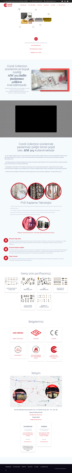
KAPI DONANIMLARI (44, 289)
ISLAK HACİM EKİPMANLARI (28, 307)
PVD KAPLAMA (31, 5)
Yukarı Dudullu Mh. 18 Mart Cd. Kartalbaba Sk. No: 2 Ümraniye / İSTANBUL (44, 442)
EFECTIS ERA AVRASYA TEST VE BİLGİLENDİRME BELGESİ (36, 360)
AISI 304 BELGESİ (18, 358)
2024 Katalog (33, 49)
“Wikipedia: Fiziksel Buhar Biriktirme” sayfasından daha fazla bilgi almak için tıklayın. (35, 233)
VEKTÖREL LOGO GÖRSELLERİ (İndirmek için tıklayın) (54, 359)
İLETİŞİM (53, 5)
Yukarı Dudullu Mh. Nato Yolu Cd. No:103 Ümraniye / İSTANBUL (28, 439)
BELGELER (46, 5)
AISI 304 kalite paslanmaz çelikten (17, 79)
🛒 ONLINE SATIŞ (61, 5)
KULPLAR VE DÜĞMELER (60, 289)
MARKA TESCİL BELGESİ (17, 340)
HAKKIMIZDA (23, 5)
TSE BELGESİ (36, 339)
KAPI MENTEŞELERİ (28, 289)
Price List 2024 (38, 53)
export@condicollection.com (36, 419)
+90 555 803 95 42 (44, 450)
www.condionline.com (36, 46)
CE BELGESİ (54, 339)
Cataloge (32, 53)
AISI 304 (28, 151)
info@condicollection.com (36, 424)
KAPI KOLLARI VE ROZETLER (12, 289)
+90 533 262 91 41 (28, 447)
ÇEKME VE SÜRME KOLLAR (44, 307)
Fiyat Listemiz (39, 49)
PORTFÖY (39, 5)
